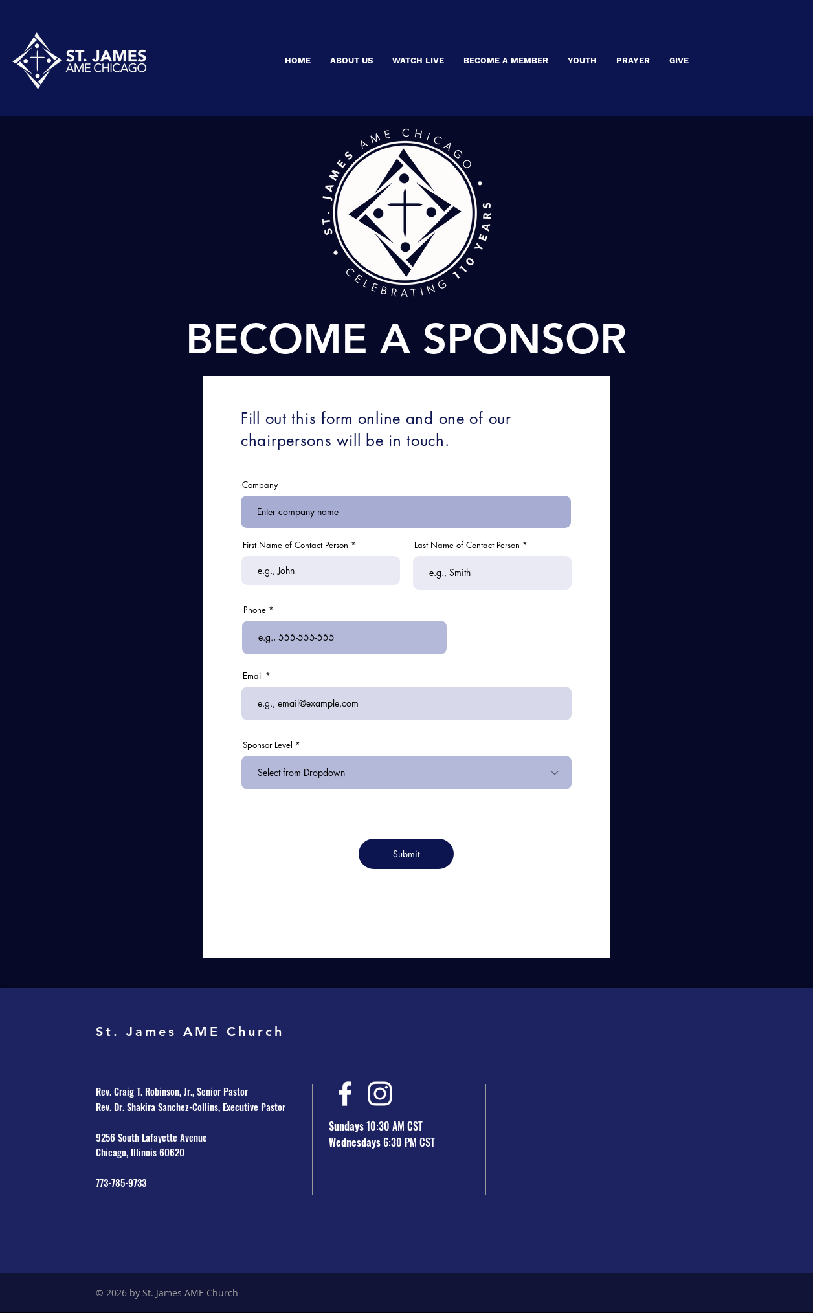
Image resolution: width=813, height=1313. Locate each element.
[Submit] (406, 854)
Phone (254, 610)
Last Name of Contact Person (467, 545)
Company (260, 485)
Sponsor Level (268, 745)
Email (253, 676)
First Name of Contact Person (295, 545)
